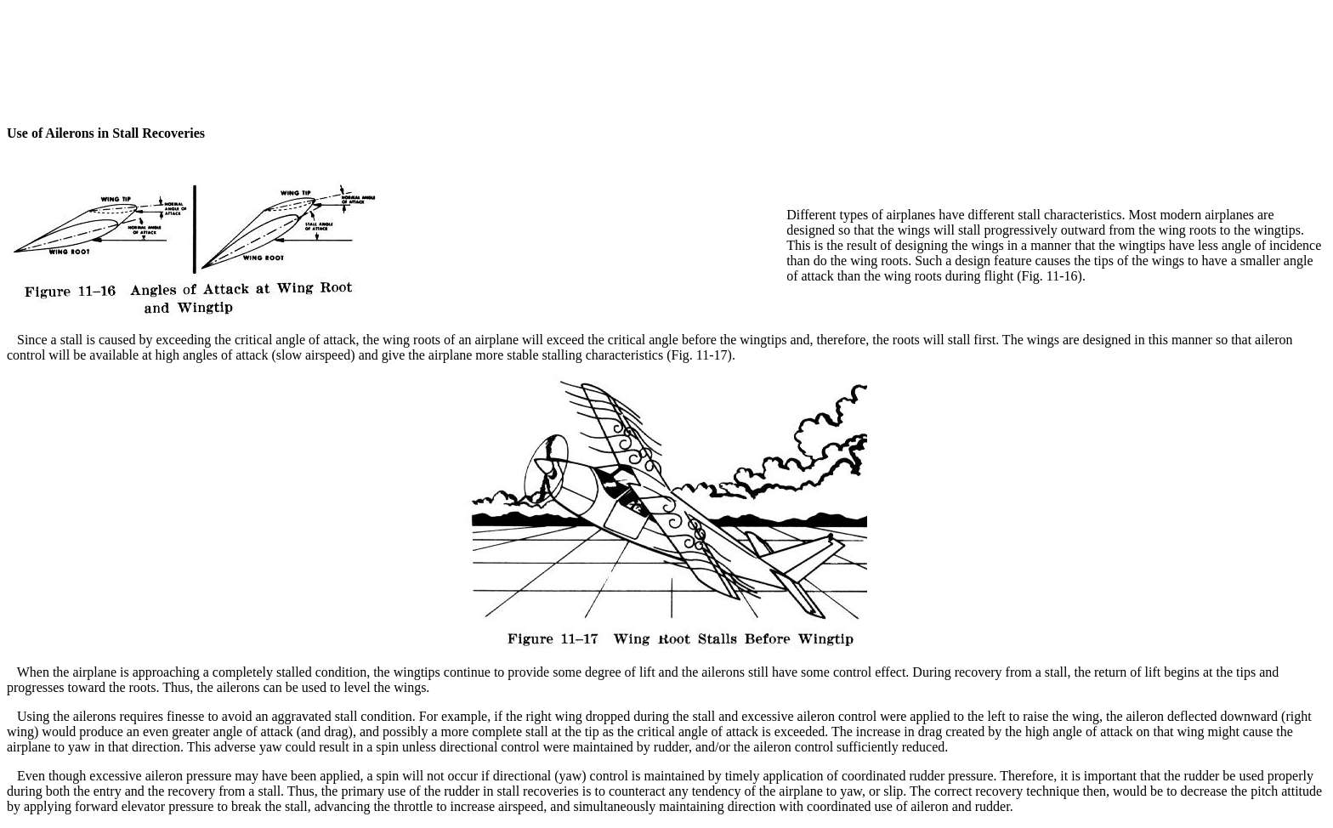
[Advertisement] (666, 45)
